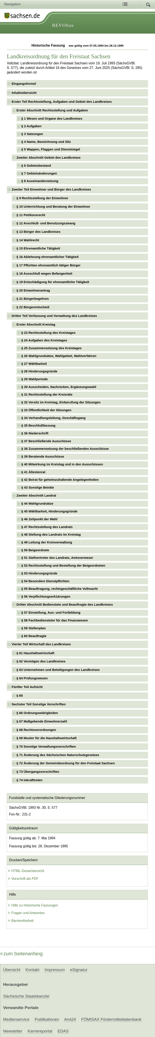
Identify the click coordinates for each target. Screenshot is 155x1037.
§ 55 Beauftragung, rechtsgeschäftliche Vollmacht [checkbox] (59, 588)
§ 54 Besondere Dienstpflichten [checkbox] (45, 581)
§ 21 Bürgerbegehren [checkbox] (32, 298)
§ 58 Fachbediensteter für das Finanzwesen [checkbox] (54, 620)
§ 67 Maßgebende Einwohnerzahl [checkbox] (41, 721)
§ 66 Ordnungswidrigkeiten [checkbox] (37, 713)
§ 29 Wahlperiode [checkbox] (34, 379)
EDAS (63, 1031)
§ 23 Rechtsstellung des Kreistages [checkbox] (48, 332)
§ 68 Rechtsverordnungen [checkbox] (36, 730)
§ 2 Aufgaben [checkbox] (31, 126)
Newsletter (12, 1031)
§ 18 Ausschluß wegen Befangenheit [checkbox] (44, 273)
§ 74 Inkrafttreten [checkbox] (29, 780)
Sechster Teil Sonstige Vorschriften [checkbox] (39, 704)
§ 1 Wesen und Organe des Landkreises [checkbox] (51, 118)
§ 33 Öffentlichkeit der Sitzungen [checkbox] (46, 410)
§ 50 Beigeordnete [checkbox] (35, 550)
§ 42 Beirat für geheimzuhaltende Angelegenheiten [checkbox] (60, 479)
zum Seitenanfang (21, 953)
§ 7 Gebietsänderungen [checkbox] (39, 173)
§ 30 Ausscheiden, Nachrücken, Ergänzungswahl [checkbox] (58, 387)
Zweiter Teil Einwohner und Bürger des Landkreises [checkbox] (51, 189)
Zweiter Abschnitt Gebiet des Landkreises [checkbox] (48, 157)
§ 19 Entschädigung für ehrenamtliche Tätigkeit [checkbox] (52, 282)
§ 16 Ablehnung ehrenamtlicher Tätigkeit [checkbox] (47, 257)
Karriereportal (40, 1031)
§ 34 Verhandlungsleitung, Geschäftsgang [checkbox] (53, 418)
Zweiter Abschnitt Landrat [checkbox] (36, 495)
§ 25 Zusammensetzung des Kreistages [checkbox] (51, 348)
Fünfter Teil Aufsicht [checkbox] (27, 687)
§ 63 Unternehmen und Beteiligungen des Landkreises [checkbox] (58, 670)
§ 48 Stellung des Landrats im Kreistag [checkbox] (51, 534)
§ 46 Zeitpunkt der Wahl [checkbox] (39, 519)
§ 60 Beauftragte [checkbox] (33, 636)
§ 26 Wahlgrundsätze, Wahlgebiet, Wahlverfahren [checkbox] (58, 356)
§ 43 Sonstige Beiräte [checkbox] (37, 487)
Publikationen (47, 1019)
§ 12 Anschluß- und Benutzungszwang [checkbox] (45, 223)
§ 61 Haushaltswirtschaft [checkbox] (35, 653)
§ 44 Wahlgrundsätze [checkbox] (37, 503)
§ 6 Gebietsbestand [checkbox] (36, 165)
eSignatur (78, 969)
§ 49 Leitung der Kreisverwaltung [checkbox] (46, 542)
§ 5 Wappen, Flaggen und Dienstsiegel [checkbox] (50, 149)
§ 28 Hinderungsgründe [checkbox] (39, 371)
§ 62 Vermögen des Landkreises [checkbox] (41, 661)
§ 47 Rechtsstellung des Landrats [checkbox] (47, 527)
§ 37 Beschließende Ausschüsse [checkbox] (46, 441)
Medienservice (16, 1019)
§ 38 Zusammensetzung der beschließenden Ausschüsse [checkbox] (65, 448)
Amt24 (70, 1019)
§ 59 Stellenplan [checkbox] (33, 628)
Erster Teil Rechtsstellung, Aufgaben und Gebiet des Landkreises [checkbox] (62, 101)
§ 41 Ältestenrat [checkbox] (33, 472)
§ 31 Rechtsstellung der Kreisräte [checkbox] (47, 394)
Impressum (55, 969)
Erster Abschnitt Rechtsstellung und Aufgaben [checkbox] (52, 110)
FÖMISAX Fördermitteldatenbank (111, 1019)
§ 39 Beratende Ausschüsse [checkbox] (42, 456)
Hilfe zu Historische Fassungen (33, 905)
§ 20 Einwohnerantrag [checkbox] (33, 290)
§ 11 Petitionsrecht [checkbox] (30, 215)
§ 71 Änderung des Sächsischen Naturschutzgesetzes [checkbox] (57, 755)
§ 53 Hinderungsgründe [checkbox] (39, 573)
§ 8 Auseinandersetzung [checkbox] (39, 181)
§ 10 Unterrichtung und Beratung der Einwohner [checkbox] (53, 206)
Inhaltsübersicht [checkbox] (24, 93)
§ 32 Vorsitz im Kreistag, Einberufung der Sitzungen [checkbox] (61, 402)
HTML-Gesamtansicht (26, 871)
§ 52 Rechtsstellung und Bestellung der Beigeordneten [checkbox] (63, 565)
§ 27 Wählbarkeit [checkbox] (34, 363)
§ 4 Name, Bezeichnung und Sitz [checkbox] (46, 141)
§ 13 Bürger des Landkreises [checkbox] (38, 231)
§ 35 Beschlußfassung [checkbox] (38, 425)
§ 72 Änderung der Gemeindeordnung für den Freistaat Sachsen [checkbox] (65, 763)
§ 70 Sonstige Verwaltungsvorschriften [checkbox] (46, 746)
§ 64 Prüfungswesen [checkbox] (32, 678)
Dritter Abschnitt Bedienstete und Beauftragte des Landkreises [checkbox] (64, 604)
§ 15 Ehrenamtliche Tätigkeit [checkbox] (38, 248)
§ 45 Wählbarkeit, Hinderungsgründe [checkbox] (49, 511)
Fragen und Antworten (26, 913)
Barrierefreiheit (20, 921)
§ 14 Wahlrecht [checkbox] (27, 240)
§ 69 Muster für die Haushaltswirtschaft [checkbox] (46, 738)
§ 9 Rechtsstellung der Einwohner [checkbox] (42, 198)
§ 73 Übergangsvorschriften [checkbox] (37, 771)
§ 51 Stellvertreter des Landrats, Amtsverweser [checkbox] (57, 557)
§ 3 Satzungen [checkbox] (32, 134)
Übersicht (11, 969)
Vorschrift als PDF (23, 878)
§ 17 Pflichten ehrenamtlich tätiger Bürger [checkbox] (48, 265)
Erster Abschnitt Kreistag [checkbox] (35, 324)
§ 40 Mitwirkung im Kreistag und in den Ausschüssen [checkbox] (62, 464)
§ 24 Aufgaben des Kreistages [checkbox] (44, 340)
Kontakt (33, 969)
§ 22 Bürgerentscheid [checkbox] (32, 307)
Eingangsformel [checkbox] (24, 83)
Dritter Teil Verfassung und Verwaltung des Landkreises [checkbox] (54, 316)
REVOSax (63, 25)
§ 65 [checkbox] (19, 695)
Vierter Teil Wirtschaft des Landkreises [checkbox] (41, 644)
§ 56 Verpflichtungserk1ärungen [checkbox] (45, 596)
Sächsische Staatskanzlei (26, 996)
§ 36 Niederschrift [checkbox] (34, 433)
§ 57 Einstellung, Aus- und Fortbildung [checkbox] (50, 612)
